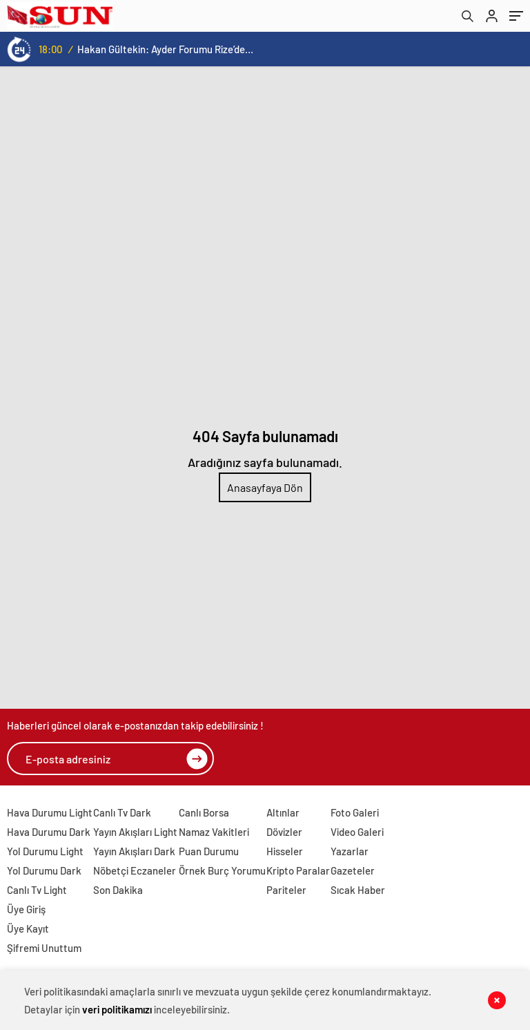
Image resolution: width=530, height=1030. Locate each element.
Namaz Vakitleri (214, 832)
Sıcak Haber (358, 890)
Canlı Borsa (204, 812)
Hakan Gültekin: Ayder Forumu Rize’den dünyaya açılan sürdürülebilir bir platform (165, 49)
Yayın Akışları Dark (134, 851)
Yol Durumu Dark (44, 870)
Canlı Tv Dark (122, 812)
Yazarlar (350, 851)
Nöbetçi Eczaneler (134, 870)
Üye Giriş (26, 909)
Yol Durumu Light (45, 851)
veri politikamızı (117, 1009)
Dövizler (284, 832)
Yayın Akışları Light (135, 832)
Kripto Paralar (298, 870)
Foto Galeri (355, 812)
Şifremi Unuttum (44, 948)
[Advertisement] (265, 170)
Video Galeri (357, 832)
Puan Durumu (209, 851)
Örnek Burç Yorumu (222, 870)
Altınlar (283, 812)
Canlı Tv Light (37, 890)
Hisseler (284, 851)
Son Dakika (118, 890)
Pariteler (286, 890)
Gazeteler (353, 870)
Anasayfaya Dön (265, 487)
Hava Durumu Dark (48, 832)
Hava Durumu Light (49, 812)
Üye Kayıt (28, 928)
